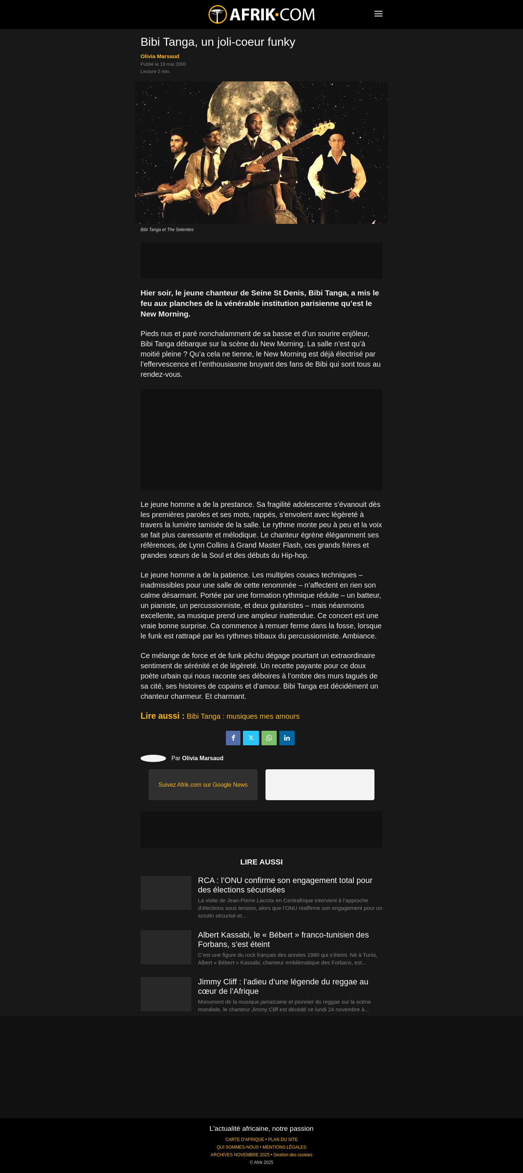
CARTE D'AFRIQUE (244, 1139)
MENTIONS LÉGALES (284, 1147)
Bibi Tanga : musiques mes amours (243, 716)
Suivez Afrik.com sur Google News (202, 785)
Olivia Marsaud (160, 56)
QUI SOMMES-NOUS (238, 1147)
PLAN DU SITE (282, 1139)
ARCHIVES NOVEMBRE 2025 (240, 1154)
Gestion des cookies (292, 1154)
